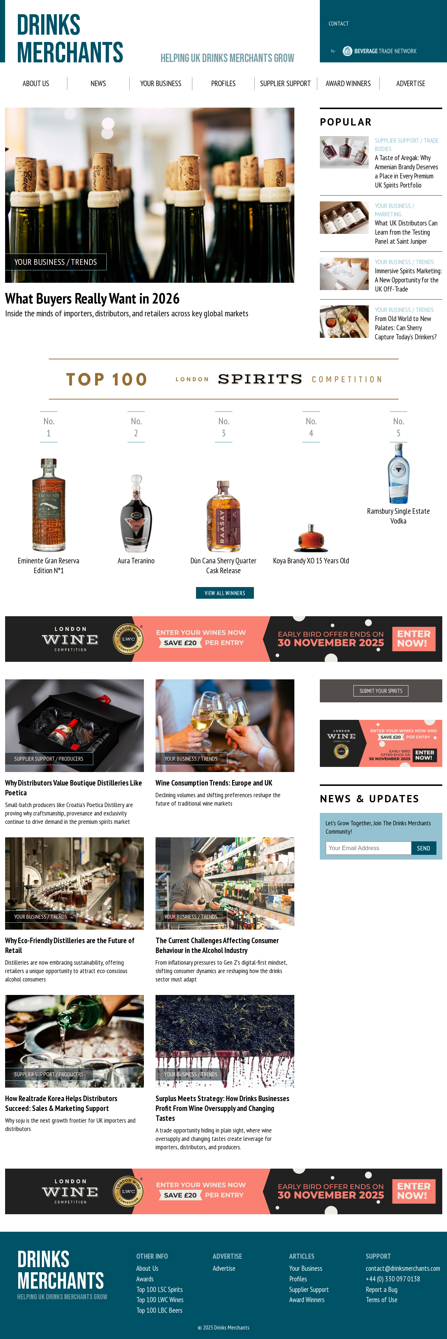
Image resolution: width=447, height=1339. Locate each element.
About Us (36, 83)
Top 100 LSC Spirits (159, 1289)
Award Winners (348, 83)
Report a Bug (381, 1289)
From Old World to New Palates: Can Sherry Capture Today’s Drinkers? (406, 327)
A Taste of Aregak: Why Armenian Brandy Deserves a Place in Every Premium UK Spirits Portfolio (406, 171)
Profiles (223, 83)
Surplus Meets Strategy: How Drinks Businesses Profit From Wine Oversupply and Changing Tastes (222, 1108)
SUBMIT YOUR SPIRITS (381, 690)
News (98, 83)
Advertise (410, 83)
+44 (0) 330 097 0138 (393, 1278)
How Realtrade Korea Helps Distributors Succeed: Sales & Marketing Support (61, 1103)
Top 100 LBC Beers (159, 1310)
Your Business (160, 83)
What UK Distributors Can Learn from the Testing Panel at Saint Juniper (406, 232)
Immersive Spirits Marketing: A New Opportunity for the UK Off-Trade (408, 279)
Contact (339, 23)
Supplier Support (285, 83)
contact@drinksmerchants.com (403, 1268)
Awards (145, 1278)
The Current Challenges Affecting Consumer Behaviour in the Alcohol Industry (217, 945)
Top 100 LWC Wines (160, 1299)
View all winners (225, 593)
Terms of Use (381, 1299)
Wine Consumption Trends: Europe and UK (214, 783)
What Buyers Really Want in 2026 (92, 298)
